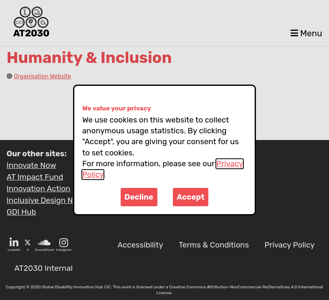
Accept (191, 197)
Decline (138, 197)
